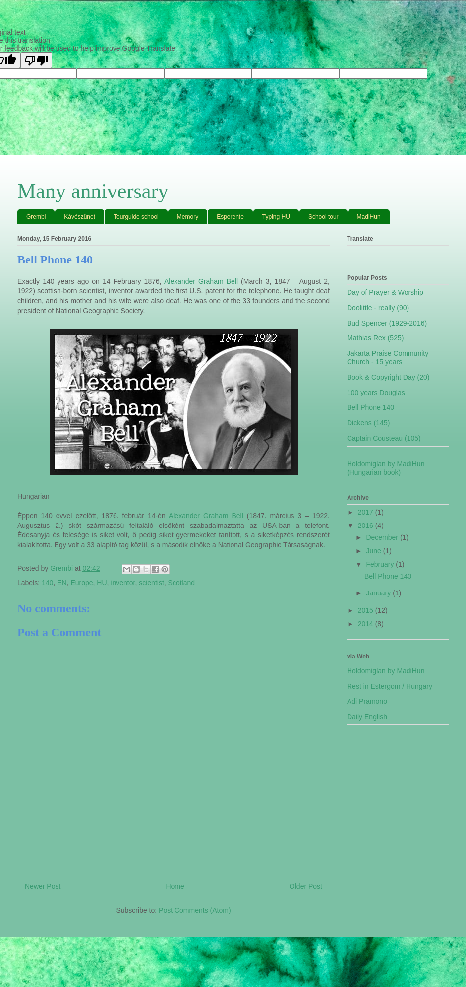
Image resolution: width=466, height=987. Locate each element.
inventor (123, 583)
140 (47, 583)
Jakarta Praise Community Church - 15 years (387, 357)
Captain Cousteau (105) (384, 438)
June (374, 551)
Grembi (36, 216)
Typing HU (276, 216)
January (379, 593)
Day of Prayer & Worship (385, 292)
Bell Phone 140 (370, 407)
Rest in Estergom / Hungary (389, 686)
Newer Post (42, 886)
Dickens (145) (368, 423)
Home (175, 886)
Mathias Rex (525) (375, 338)
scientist (151, 583)
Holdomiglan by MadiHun (385, 671)
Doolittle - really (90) (378, 308)
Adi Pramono (367, 701)
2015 (366, 610)
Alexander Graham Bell (201, 281)
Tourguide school (136, 216)
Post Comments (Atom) (195, 910)
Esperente (230, 216)
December (383, 537)
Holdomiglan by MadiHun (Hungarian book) (385, 468)
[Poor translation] (36, 60)
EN (61, 583)
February (381, 564)
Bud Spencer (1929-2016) (387, 323)
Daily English (367, 717)
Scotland (181, 583)
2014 (366, 624)
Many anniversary (92, 191)
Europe (81, 583)
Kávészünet (79, 216)
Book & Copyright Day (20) (388, 377)
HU (102, 583)
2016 (366, 525)
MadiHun (369, 216)
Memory (187, 216)
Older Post (306, 886)
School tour (323, 216)
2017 (366, 512)
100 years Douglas (376, 392)
